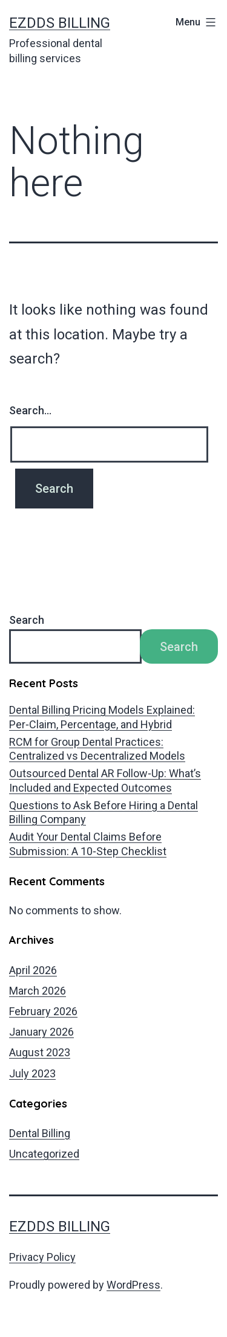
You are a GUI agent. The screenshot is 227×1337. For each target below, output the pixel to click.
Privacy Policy (42, 1257)
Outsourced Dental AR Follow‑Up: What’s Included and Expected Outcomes (105, 780)
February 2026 (43, 1011)
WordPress (133, 1284)
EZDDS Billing (59, 22)
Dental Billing (39, 1133)
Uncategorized (44, 1153)
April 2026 (33, 970)
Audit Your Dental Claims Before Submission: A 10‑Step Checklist (87, 843)
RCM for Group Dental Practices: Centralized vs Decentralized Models (97, 749)
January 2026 (41, 1031)
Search (26, 620)
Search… (30, 410)
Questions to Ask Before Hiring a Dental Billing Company (103, 812)
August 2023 (39, 1052)
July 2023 (32, 1073)
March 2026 (37, 990)
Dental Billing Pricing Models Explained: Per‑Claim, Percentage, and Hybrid (102, 717)
